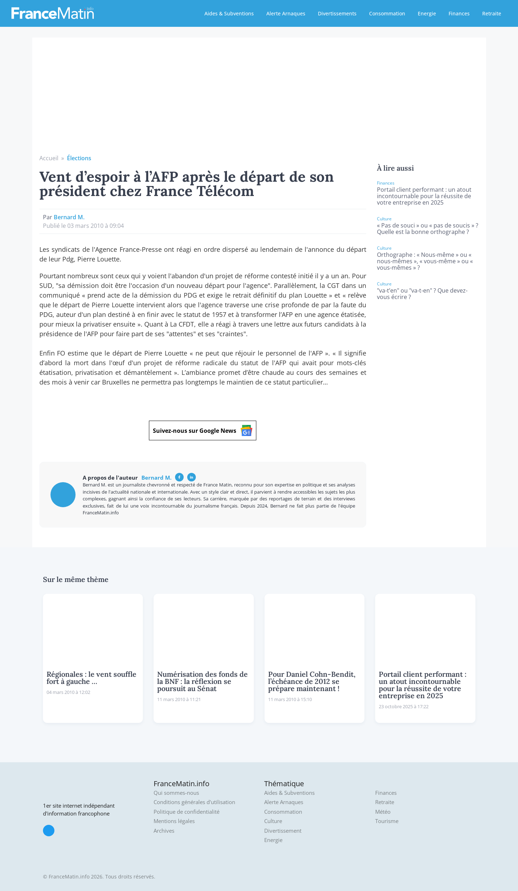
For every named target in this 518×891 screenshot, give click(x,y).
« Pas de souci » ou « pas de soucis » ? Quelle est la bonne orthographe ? (427, 228)
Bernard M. (69, 217)
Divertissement (282, 830)
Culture (273, 821)
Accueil (48, 158)
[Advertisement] (259, 100)
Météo (383, 811)
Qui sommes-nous (176, 792)
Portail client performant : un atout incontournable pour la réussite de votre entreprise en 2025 (424, 196)
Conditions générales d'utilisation (194, 802)
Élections (79, 158)
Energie (427, 13)
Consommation (387, 13)
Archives (164, 830)
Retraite (491, 13)
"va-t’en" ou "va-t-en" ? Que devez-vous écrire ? (422, 294)
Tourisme (386, 821)
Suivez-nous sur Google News (202, 430)
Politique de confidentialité (186, 811)
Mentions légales (174, 821)
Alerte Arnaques (285, 13)
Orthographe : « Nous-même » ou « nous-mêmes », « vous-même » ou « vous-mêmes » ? (425, 261)
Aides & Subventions (229, 13)
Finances (459, 13)
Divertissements (337, 13)
